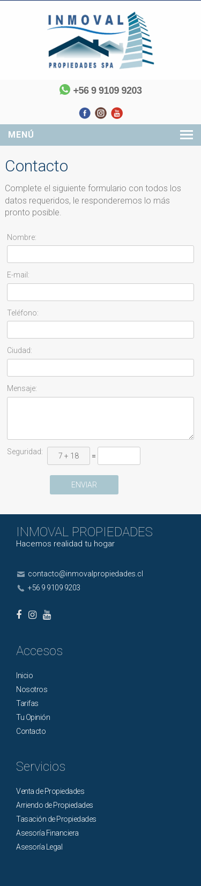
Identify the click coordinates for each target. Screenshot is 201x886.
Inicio (24, 675)
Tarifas (27, 703)
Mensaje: (22, 388)
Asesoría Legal (39, 847)
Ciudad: (19, 350)
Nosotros (31, 689)
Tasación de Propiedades (56, 819)
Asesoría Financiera (47, 833)
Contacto (31, 731)
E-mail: (18, 275)
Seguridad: (25, 451)
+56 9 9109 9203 (107, 90)
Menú (21, 135)
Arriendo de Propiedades (54, 805)
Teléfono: (23, 313)
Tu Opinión (33, 717)
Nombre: (21, 237)
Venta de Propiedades (50, 791)
